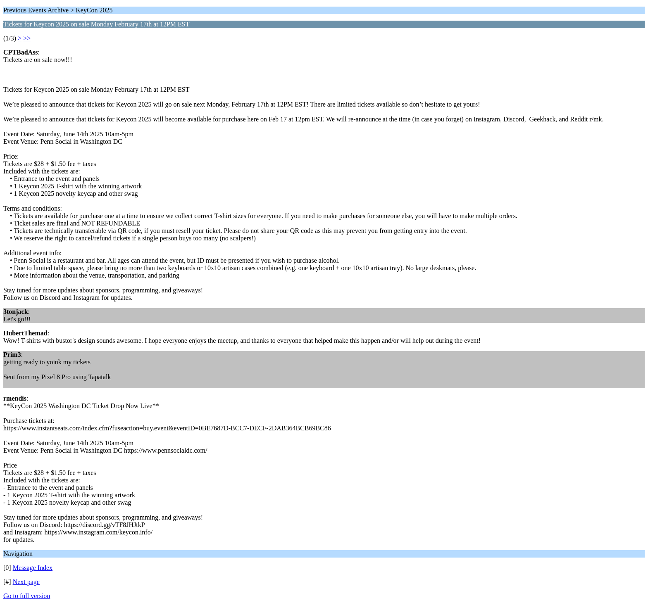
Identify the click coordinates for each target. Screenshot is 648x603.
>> (27, 38)
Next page (26, 581)
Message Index (32, 567)
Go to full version (26, 595)
